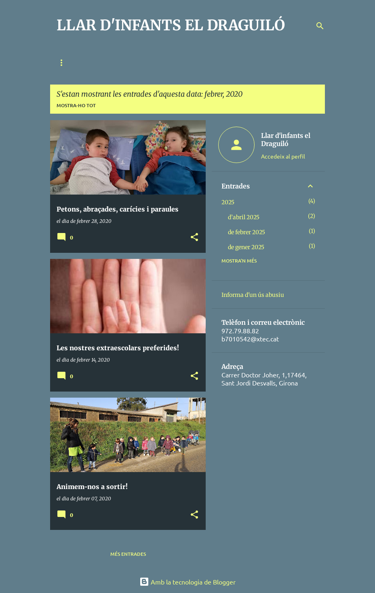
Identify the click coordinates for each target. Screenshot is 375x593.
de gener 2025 (246, 247)
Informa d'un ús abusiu (252, 295)
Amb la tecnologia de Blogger (187, 582)
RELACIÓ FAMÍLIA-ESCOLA (128, 62)
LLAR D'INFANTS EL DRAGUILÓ (171, 25)
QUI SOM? (68, 62)
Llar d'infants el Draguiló (285, 139)
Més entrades (128, 554)
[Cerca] (320, 26)
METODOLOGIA (196, 62)
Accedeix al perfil (283, 156)
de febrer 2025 (246, 232)
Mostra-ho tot (76, 105)
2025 (227, 202)
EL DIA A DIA (247, 62)
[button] (194, 237)
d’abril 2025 (243, 217)
